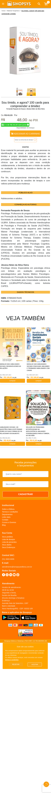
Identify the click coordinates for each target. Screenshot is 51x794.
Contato (5, 520)
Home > (4, 10)
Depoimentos (7, 514)
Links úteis (6, 517)
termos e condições (11, 660)
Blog (4, 525)
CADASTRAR (25, 494)
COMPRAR (38, 381)
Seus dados (6, 545)
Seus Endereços (8, 547)
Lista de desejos (8, 539)
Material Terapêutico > (14, 10)
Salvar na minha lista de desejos (24, 140)
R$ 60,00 (8, 115)
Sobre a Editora (8, 509)
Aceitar (34, 664)
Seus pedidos (7, 537)
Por (15, 115)
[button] (39, 4)
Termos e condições (10, 512)
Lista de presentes (9, 542)
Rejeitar (15, 664)
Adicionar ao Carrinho (25, 134)
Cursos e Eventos (9, 522)
